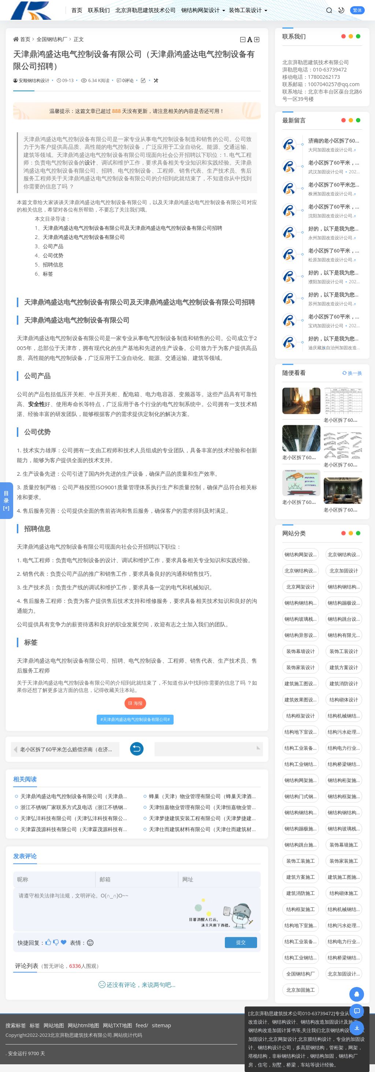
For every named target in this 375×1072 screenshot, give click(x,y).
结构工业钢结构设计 (302, 759)
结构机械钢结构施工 (345, 904)
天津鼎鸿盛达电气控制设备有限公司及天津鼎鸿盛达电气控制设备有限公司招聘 (132, 227)
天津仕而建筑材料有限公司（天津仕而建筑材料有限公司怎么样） (223, 824)
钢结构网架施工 (301, 775)
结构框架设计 (300, 710)
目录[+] (6, 500)
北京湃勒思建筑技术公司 (145, 10)
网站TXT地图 (117, 1025)
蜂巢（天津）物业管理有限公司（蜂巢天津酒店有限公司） (215, 791)
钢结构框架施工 (344, 791)
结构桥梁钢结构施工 (345, 952)
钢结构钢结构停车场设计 (345, 581)
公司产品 (53, 246)
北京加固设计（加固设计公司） (345, 968)
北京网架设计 (300, 581)
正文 (79, 39)
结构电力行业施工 (345, 936)
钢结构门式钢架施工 (302, 791)
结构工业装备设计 (302, 743)
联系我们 (99, 10)
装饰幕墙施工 (344, 839)
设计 (90, 162)
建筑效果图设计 (301, 694)
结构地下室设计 (301, 726)
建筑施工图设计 (301, 678)
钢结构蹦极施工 (301, 823)
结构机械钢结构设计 (345, 710)
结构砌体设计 (344, 694)
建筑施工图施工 (344, 872)
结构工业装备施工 (302, 936)
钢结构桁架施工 (344, 775)
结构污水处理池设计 (345, 726)
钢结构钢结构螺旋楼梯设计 (302, 597)
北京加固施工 (300, 984)
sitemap (161, 1025)
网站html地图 (83, 1025)
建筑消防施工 (300, 888)
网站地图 (54, 1025)
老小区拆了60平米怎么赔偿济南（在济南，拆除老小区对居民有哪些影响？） (69, 744)
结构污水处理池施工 (345, 920)
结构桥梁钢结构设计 (345, 759)
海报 (135, 703)
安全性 (36, 404)
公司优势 (53, 255)
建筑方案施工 (300, 872)
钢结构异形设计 (301, 630)
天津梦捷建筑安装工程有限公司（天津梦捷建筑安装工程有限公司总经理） (233, 813)
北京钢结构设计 (344, 549)
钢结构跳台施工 (301, 839)
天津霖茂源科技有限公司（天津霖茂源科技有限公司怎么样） (90, 824)
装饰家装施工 (344, 855)
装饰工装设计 (245, 10)
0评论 (128, 80)
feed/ (142, 1025)
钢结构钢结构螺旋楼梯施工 (345, 807)
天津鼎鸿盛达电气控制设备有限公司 (84, 236)
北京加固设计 (344, 565)
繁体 (357, 10)
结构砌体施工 (344, 888)
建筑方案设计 (344, 662)
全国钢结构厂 (52, 39)
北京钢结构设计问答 (302, 565)
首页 (76, 10)
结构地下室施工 (301, 920)
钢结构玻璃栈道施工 (345, 823)
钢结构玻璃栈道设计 (302, 614)
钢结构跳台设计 (344, 614)
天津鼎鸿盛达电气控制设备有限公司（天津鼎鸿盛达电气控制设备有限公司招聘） (113, 791)
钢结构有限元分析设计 (345, 630)
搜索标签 (15, 1025)
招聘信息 (53, 264)
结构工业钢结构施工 (302, 952)
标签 (48, 273)
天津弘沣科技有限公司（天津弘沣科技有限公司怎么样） (85, 813)
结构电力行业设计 (345, 743)
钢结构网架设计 (200, 10)
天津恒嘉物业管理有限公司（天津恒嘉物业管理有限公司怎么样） (223, 802)
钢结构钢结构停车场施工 (302, 807)
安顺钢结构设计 (31, 80)
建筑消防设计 (344, 678)
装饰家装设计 (300, 662)
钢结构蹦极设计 (344, 597)
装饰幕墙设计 (300, 646)
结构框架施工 (300, 904)
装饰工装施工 (300, 855)
